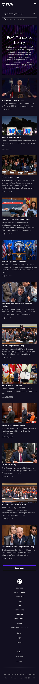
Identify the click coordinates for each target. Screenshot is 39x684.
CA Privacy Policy (31, 674)
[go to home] (19, 581)
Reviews (13, 678)
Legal (4, 674)
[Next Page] (19, 568)
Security (10, 674)
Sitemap (6, 678)
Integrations (19, 592)
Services (19, 588)
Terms (16, 674)
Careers (19, 614)
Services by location (19, 627)
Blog (19, 605)
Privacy (22, 674)
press (19, 623)
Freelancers (19, 619)
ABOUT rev (19, 597)
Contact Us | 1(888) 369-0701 (26, 678)
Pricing (19, 601)
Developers (19, 610)
